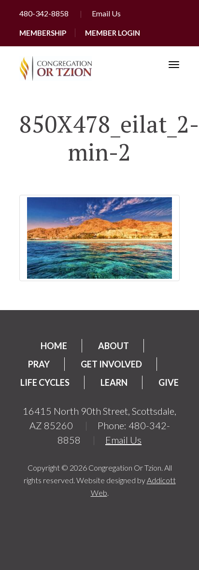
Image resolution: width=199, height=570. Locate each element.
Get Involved (111, 364)
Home (54, 345)
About (113, 345)
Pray (39, 364)
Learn (114, 382)
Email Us (106, 13)
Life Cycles (45, 382)
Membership (42, 32)
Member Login (112, 32)
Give (168, 382)
